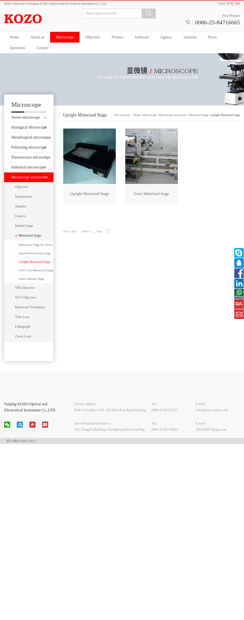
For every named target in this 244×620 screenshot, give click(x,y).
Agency (166, 37)
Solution (190, 37)
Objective (92, 37)
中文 (230, 3)
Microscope (65, 37)
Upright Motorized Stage (34, 273)
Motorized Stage (198, 121)
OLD (221, 3)
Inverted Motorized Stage (35, 264)
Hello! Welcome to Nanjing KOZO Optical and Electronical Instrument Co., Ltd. (55, 3)
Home (14, 37)
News (212, 37)
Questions (17, 48)
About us (37, 37)
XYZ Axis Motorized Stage (36, 281)
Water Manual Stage (32, 290)
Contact (42, 48)
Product (118, 37)
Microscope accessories (173, 121)
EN (238, 3)
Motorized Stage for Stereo (36, 256)
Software (142, 37)
